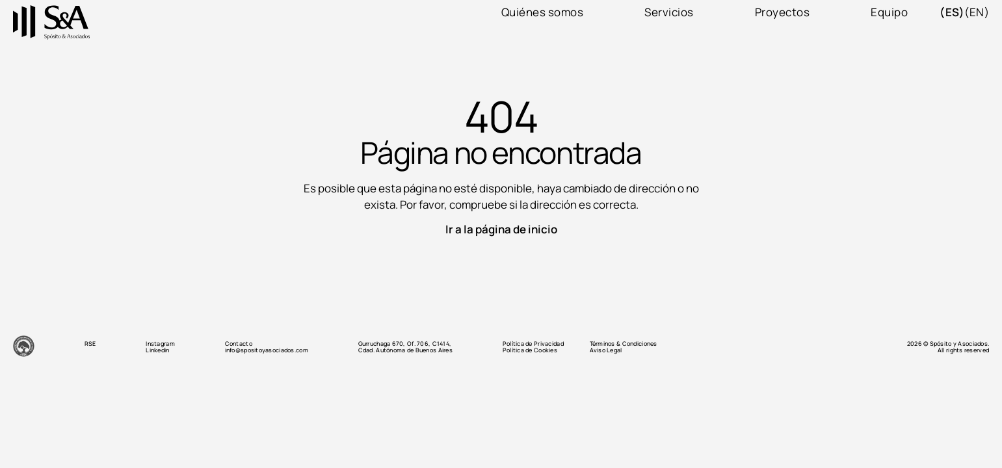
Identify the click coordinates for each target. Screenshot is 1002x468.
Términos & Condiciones (623, 344)
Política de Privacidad (533, 344)
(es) (952, 12)
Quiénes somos (542, 12)
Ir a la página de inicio (501, 229)
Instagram (160, 344)
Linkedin (157, 350)
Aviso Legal (606, 350)
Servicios (669, 12)
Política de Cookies (530, 350)
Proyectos (782, 12)
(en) (976, 12)
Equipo (889, 12)
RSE (90, 344)
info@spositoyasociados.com (266, 350)
